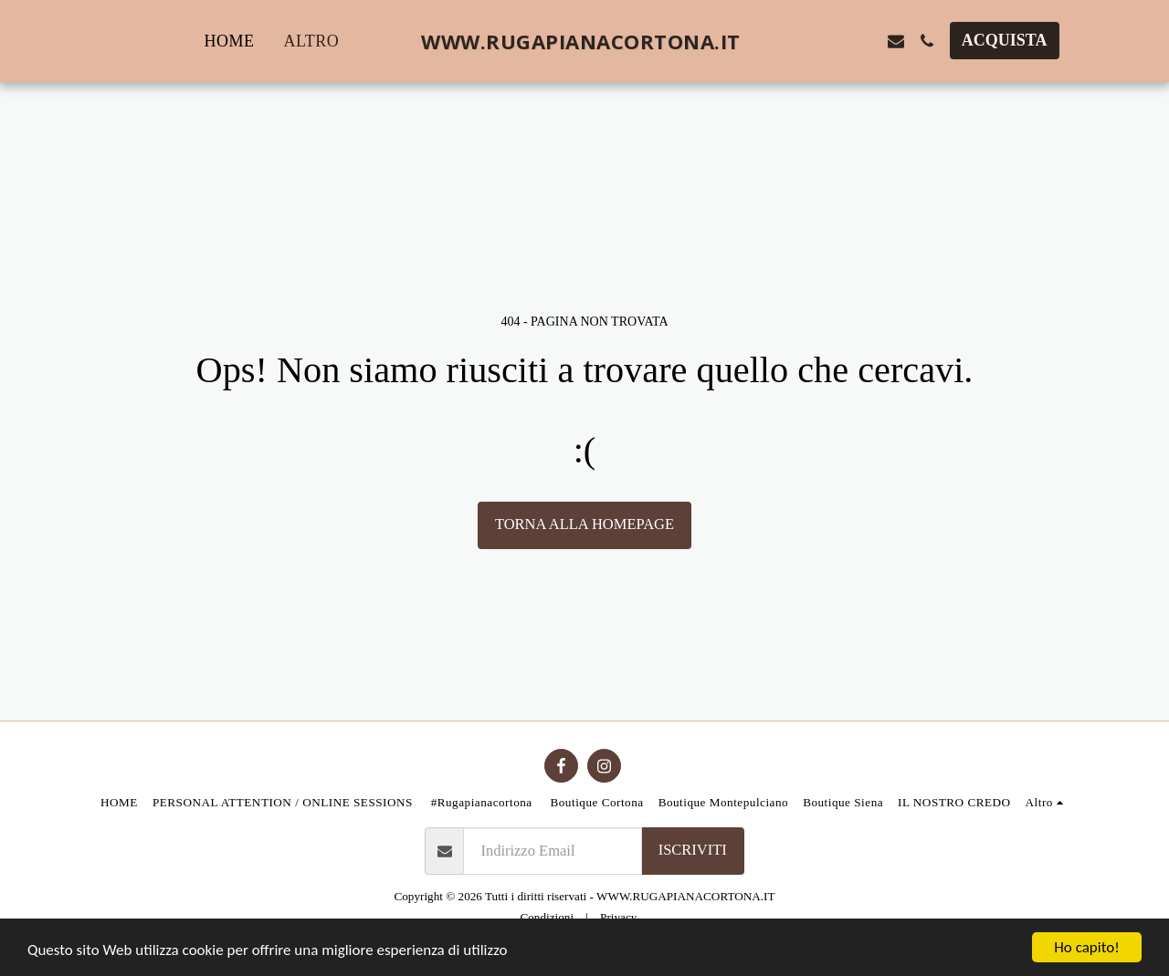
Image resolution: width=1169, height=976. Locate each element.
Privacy (618, 917)
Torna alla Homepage (584, 524)
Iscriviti (692, 849)
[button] (802, 41)
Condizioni (547, 917)
